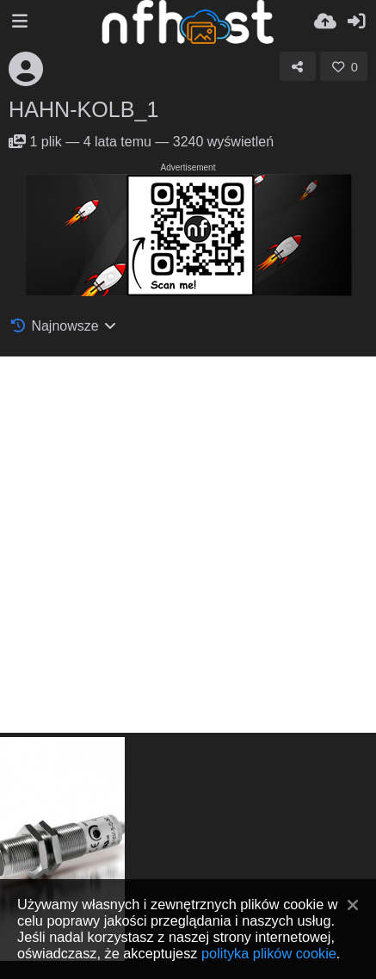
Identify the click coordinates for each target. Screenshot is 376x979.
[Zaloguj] (356, 21)
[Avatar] (26, 69)
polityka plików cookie (268, 953)
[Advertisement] (188, 544)
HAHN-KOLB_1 (84, 109)
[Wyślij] (325, 21)
